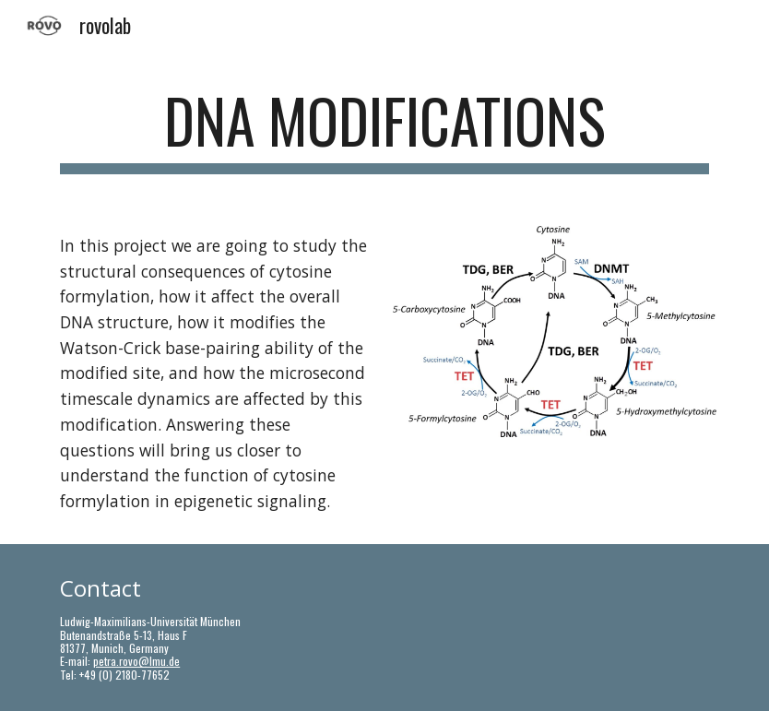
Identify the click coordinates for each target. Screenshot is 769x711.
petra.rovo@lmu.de (136, 661)
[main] (384, 129)
